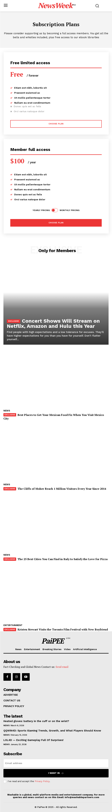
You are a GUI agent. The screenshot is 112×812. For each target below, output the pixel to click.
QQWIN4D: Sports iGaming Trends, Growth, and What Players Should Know (52, 730)
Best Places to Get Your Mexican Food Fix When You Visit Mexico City (53, 416)
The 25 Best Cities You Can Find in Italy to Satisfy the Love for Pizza (62, 559)
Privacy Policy (42, 781)
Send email (62, 666)
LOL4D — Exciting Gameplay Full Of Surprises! (33, 740)
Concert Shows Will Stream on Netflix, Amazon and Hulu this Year (53, 323)
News (6, 411)
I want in (56, 773)
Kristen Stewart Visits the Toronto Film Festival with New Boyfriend (62, 629)
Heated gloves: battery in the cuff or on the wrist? (36, 721)
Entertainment (12, 625)
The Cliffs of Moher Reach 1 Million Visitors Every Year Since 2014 (61, 489)
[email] (56, 763)
